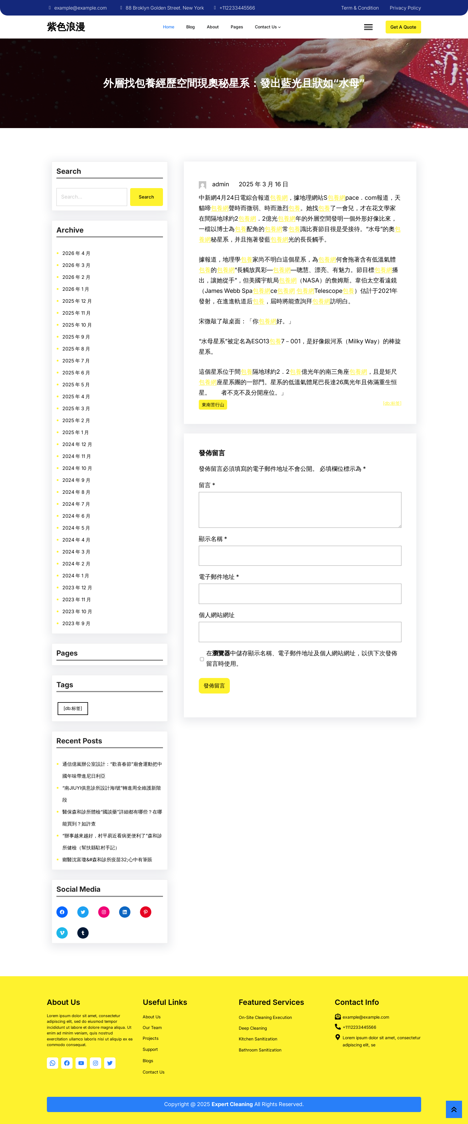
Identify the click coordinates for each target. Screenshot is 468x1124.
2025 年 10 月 (97, 388)
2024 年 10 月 (97, 443)
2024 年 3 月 (96, 475)
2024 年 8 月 (96, 452)
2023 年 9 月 (96, 503)
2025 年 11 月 (96, 383)
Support (150, 1049)
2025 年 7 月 (96, 401)
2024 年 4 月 (96, 470)
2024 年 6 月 (96, 461)
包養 (294, 208)
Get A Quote (403, 27)
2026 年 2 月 (96, 369)
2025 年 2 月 (96, 424)
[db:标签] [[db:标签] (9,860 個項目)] (95, 702)
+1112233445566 (359, 1027)
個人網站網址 (282, 627)
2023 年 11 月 (96, 493)
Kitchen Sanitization (258, 1038)
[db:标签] (392, 403)
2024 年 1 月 (96, 484)
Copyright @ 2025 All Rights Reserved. (234, 1104)
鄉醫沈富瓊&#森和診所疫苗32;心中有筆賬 (108, 823)
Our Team (152, 1027)
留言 (280, 599)
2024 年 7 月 (96, 457)
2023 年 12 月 (97, 489)
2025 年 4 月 (96, 415)
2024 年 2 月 (96, 480)
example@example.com (80, 8)
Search (145, 196)
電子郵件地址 (282, 619)
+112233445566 (237, 8)
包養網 (279, 198)
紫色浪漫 (66, 27)
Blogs (148, 1060)
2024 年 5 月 (96, 466)
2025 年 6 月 (96, 406)
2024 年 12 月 (97, 434)
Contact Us (153, 1071)
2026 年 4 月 (96, 360)
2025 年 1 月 (96, 429)
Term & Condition (360, 8)
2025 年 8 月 (96, 397)
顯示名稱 (281, 611)
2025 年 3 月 (96, 420)
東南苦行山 (213, 405)
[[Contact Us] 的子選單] (279, 26)
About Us (152, 1016)
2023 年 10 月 (97, 498)
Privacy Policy (405, 8)
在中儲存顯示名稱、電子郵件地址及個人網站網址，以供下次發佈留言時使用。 (300, 637)
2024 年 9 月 (96, 447)
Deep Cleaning (253, 1028)
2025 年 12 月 (97, 378)
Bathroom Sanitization (260, 1049)
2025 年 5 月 (96, 411)
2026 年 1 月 (96, 374)
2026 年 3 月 (96, 365)
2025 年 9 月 (96, 392)
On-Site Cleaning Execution (265, 1017)
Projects (150, 1038)
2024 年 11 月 (96, 438)
